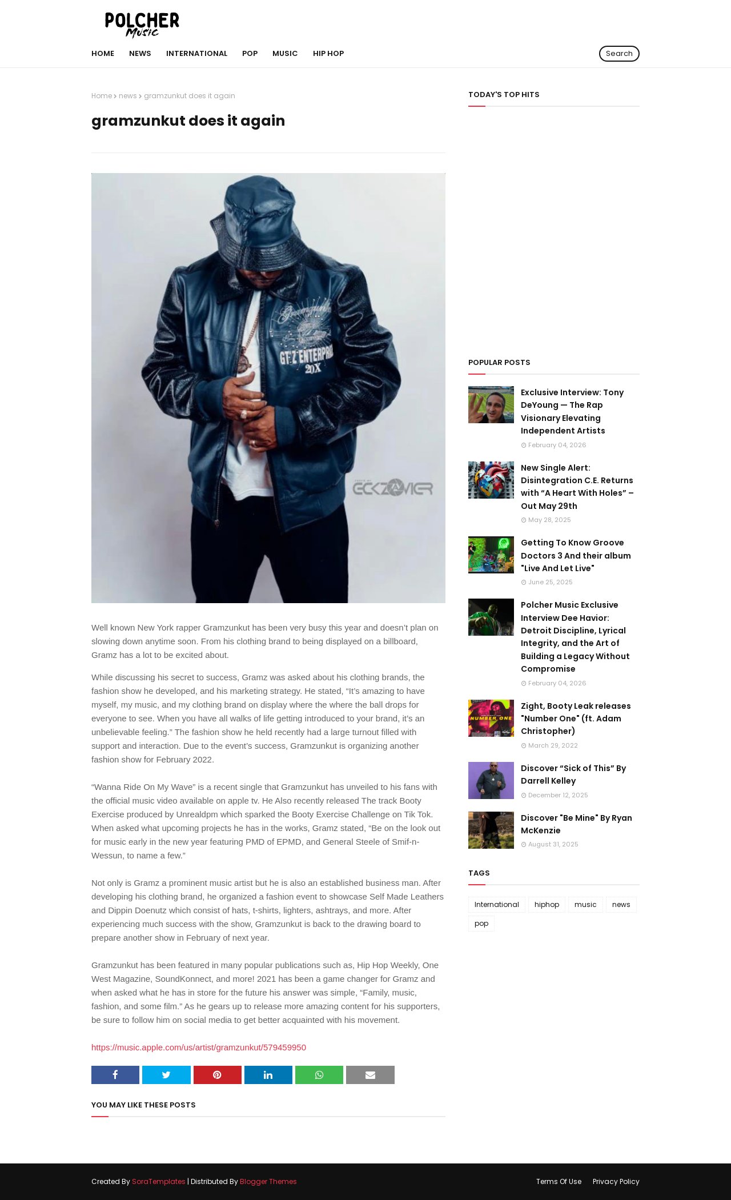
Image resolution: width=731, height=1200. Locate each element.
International (497, 904)
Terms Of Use (558, 1181)
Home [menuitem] (102, 53)
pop (481, 923)
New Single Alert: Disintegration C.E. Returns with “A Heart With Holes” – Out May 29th (577, 487)
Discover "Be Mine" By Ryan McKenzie (576, 824)
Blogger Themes (268, 1181)
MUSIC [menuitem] (285, 53)
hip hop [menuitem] (328, 53)
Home (101, 96)
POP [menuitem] (250, 53)
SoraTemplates (159, 1181)
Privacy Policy (616, 1181)
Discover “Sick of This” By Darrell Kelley (573, 774)
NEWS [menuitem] (140, 53)
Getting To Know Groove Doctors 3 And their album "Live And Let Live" (576, 555)
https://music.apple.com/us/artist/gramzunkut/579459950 (198, 1047)
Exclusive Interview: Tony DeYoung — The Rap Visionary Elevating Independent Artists (572, 411)
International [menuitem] (196, 53)
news (128, 96)
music (586, 904)
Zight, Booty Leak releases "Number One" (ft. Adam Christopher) (576, 718)
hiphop (547, 904)
